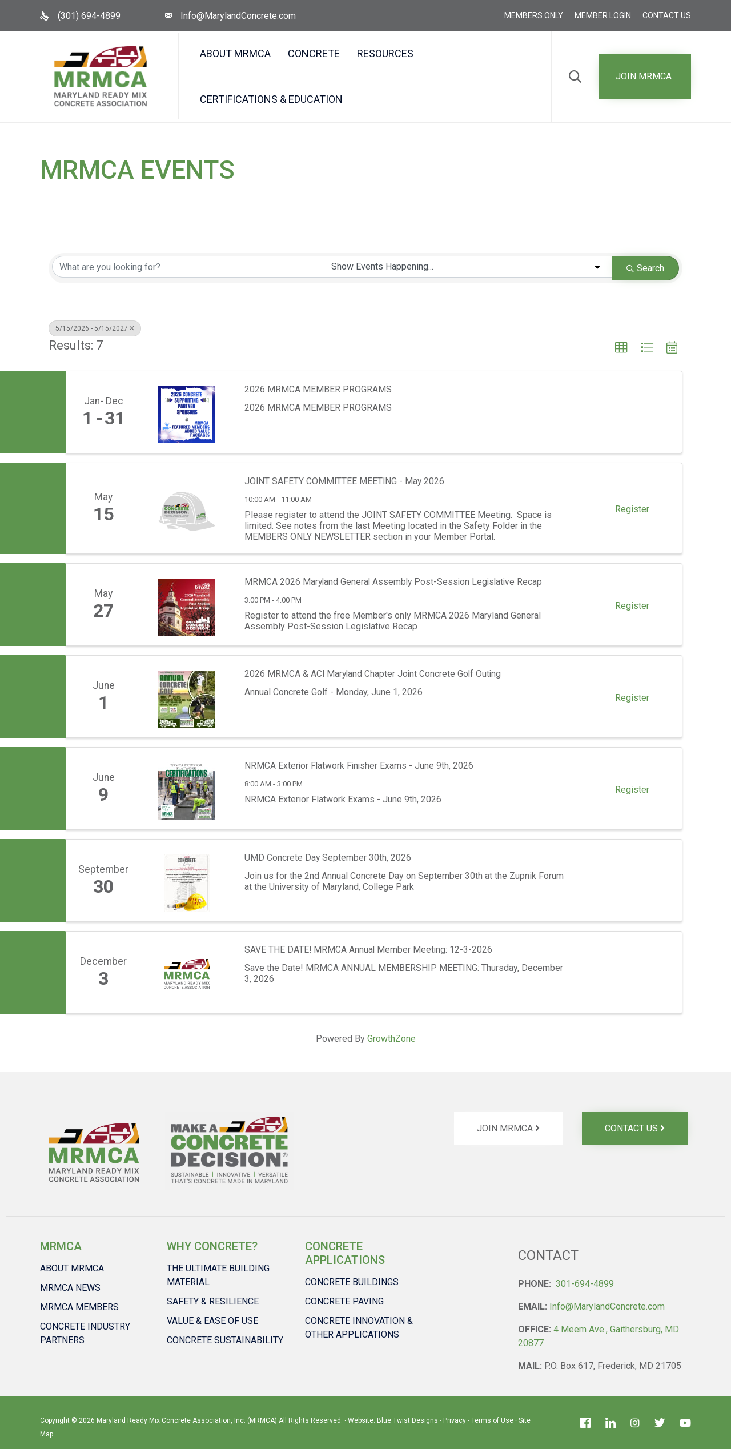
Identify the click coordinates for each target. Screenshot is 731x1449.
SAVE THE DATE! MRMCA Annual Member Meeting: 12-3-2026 (369, 949)
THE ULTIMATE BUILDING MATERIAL (218, 1275)
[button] (645, 76)
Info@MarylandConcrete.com (238, 15)
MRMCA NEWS (70, 1287)
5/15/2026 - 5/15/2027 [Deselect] (94, 328)
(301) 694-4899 (89, 15)
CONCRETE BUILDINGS (352, 1282)
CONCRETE (314, 53)
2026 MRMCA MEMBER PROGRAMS (318, 389)
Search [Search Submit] (645, 268)
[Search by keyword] (188, 267)
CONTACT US (666, 15)
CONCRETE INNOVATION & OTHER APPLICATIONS (359, 1327)
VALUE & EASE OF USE (212, 1320)
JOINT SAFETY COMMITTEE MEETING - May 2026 (345, 481)
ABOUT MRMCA (235, 53)
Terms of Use (492, 1420)
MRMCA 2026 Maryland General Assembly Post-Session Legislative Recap (395, 581)
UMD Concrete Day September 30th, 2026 (328, 857)
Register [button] (632, 509)
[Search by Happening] (468, 267)
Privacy (454, 1420)
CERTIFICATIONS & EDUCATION (271, 99)
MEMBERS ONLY (533, 15)
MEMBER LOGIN (603, 15)
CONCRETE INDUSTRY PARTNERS (85, 1333)
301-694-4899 (585, 1283)
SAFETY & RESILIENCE (213, 1301)
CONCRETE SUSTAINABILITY (225, 1340)
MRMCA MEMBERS (79, 1307)
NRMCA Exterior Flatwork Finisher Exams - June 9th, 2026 (360, 765)
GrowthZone (391, 1038)
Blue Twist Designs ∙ (410, 1420)
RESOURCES (385, 53)
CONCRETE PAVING (344, 1301)
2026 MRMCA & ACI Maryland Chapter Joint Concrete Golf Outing (374, 673)
